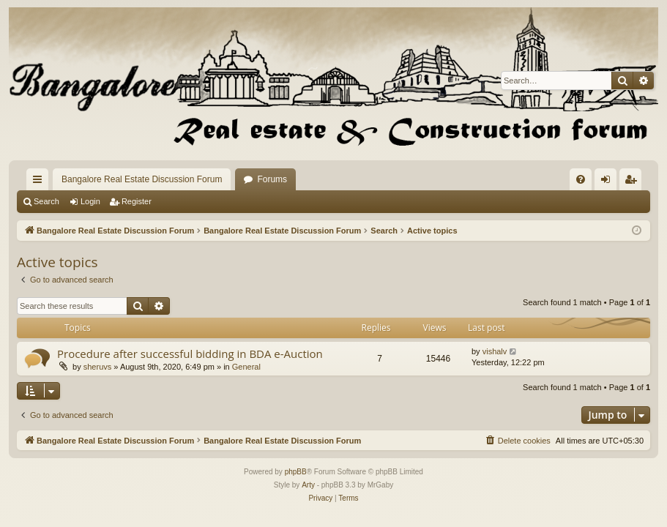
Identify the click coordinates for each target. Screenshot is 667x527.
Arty (308, 485)
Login (90, 201)
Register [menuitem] (633, 182)
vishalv (494, 351)
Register (137, 201)
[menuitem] (581, 179)
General (246, 366)
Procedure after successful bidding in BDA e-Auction (190, 353)
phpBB (296, 472)
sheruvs (97, 366)
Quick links (40, 182)
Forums (272, 179)
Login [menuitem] (608, 182)
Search (46, 201)
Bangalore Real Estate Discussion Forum (142, 179)
